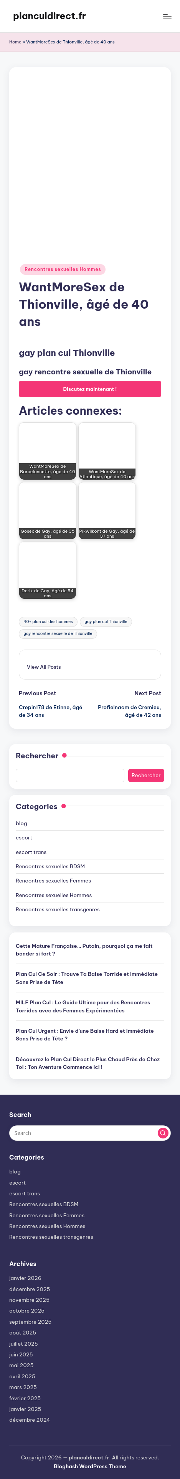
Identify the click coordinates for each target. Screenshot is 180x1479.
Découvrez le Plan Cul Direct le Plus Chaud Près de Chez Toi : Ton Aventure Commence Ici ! (88, 1063)
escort (24, 837)
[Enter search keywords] (90, 1133)
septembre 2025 (30, 1321)
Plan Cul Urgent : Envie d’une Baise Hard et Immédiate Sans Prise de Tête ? (85, 1034)
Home (15, 42)
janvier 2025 (25, 1409)
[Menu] (167, 16)
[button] (44, 667)
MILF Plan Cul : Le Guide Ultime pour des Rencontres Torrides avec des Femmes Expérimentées (83, 1006)
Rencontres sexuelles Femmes (53, 880)
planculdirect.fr (49, 16)
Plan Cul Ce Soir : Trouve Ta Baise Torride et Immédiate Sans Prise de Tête (87, 977)
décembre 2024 (29, 1419)
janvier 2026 (25, 1278)
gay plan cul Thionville (105, 621)
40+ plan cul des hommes (48, 621)
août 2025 (22, 1332)
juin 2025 (21, 1354)
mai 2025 (21, 1365)
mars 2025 (23, 1387)
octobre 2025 (27, 1310)
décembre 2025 (29, 1289)
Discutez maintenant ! (90, 389)
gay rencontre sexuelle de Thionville (57, 633)
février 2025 (25, 1398)
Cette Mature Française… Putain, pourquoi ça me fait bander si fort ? (84, 949)
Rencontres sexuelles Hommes (63, 269)
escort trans (31, 852)
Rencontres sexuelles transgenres (58, 909)
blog (21, 823)
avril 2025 (22, 1376)
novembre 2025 (29, 1299)
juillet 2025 (23, 1343)
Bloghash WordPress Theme (90, 1466)
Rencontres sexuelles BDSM (50, 866)
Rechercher (37, 755)
